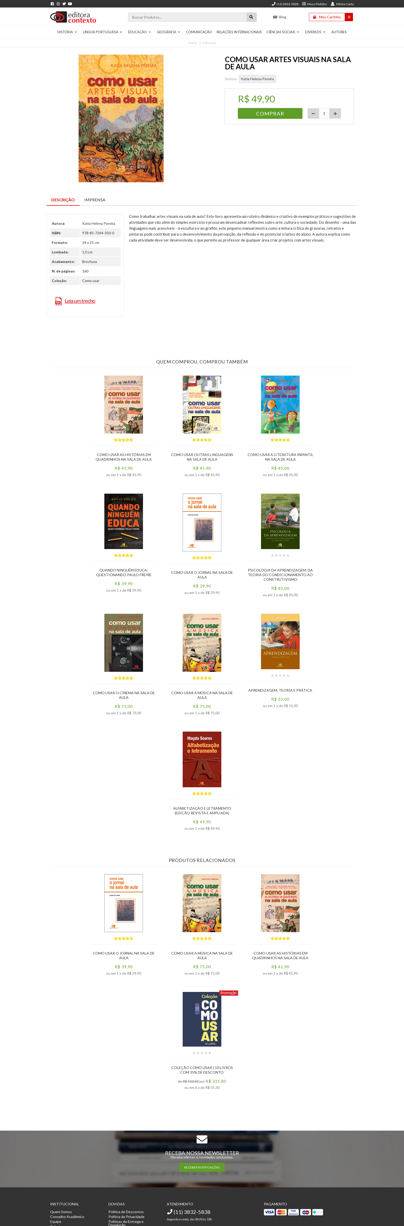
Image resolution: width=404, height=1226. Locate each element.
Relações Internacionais (239, 32)
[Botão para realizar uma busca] (252, 17)
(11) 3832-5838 (285, 4)
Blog (279, 17)
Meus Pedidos (314, 4)
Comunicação (199, 32)
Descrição (63, 199)
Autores (339, 32)
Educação (139, 32)
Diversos (315, 32)
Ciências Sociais (283, 32)
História (67, 32)
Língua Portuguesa (103, 32)
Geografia (169, 32)
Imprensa (94, 199)
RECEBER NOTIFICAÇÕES (202, 1167)
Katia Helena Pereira (257, 79)
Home (192, 42)
